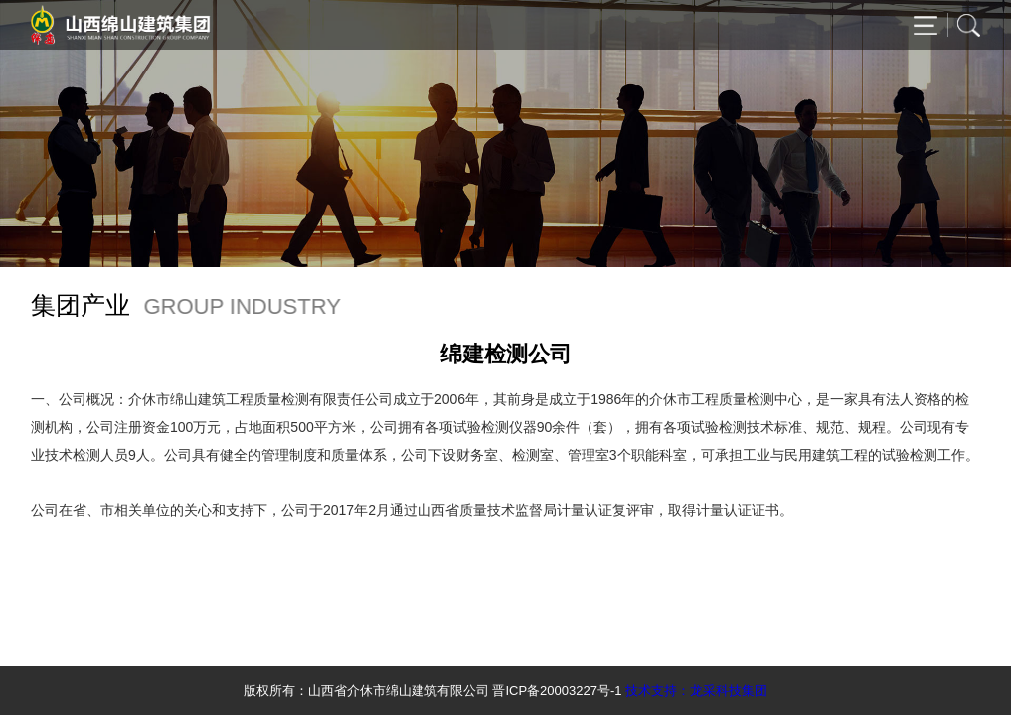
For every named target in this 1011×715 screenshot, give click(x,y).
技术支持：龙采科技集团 (696, 690)
